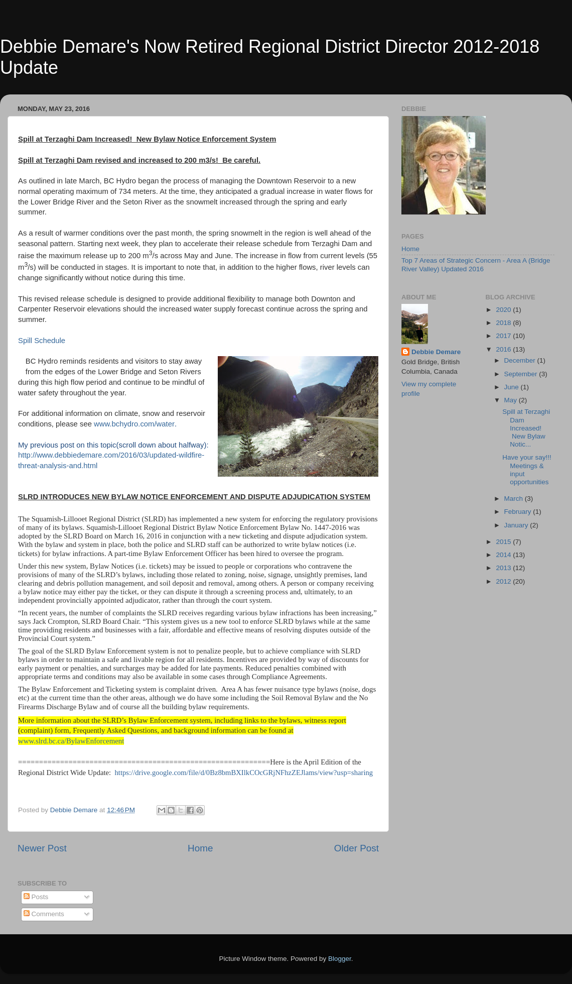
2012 (504, 581)
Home (200, 848)
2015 (504, 541)
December (520, 360)
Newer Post (42, 848)
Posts (36, 897)
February (518, 511)
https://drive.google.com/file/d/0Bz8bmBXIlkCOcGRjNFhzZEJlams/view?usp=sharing (243, 773)
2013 (504, 568)
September (521, 374)
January (517, 525)
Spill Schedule (41, 341)
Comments (44, 914)
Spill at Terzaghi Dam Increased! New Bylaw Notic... (526, 428)
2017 (504, 336)
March (514, 498)
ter (170, 424)
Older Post (356, 848)
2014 (504, 555)
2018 (504, 322)
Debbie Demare (436, 352)
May (511, 400)
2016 (504, 349)
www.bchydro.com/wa (130, 424)
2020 (504, 309)
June (512, 387)
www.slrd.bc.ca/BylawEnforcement (71, 741)
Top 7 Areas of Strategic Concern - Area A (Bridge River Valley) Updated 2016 (475, 264)
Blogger (339, 958)
